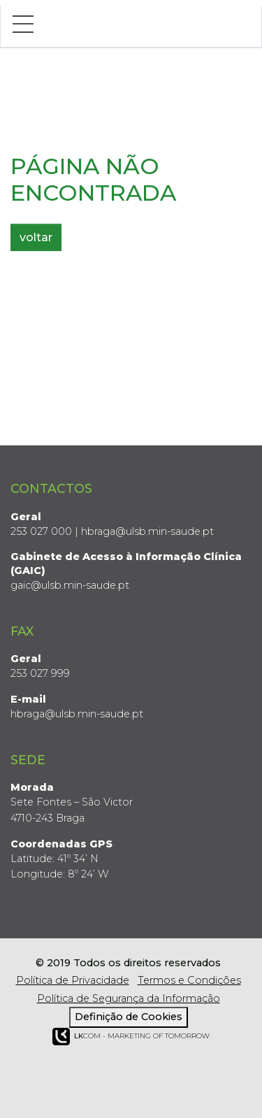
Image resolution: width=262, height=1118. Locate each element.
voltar (36, 237)
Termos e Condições (189, 980)
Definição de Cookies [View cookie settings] (128, 1016)
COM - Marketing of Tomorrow (131, 1036)
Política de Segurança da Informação (128, 998)
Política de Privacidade (72, 980)
